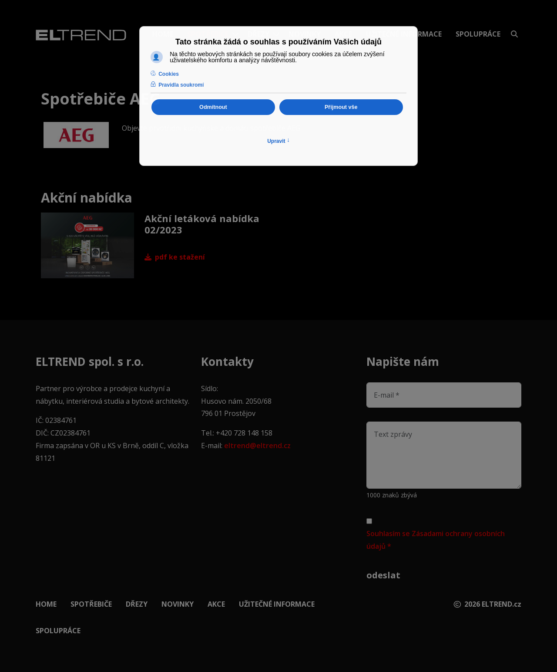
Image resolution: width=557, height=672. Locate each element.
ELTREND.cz (501, 604)
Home (46, 604)
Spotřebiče (91, 604)
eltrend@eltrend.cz (257, 445)
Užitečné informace (277, 604)
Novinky (177, 604)
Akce (216, 604)
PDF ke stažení (174, 257)
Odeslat (383, 575)
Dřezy (137, 604)
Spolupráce (478, 34)
